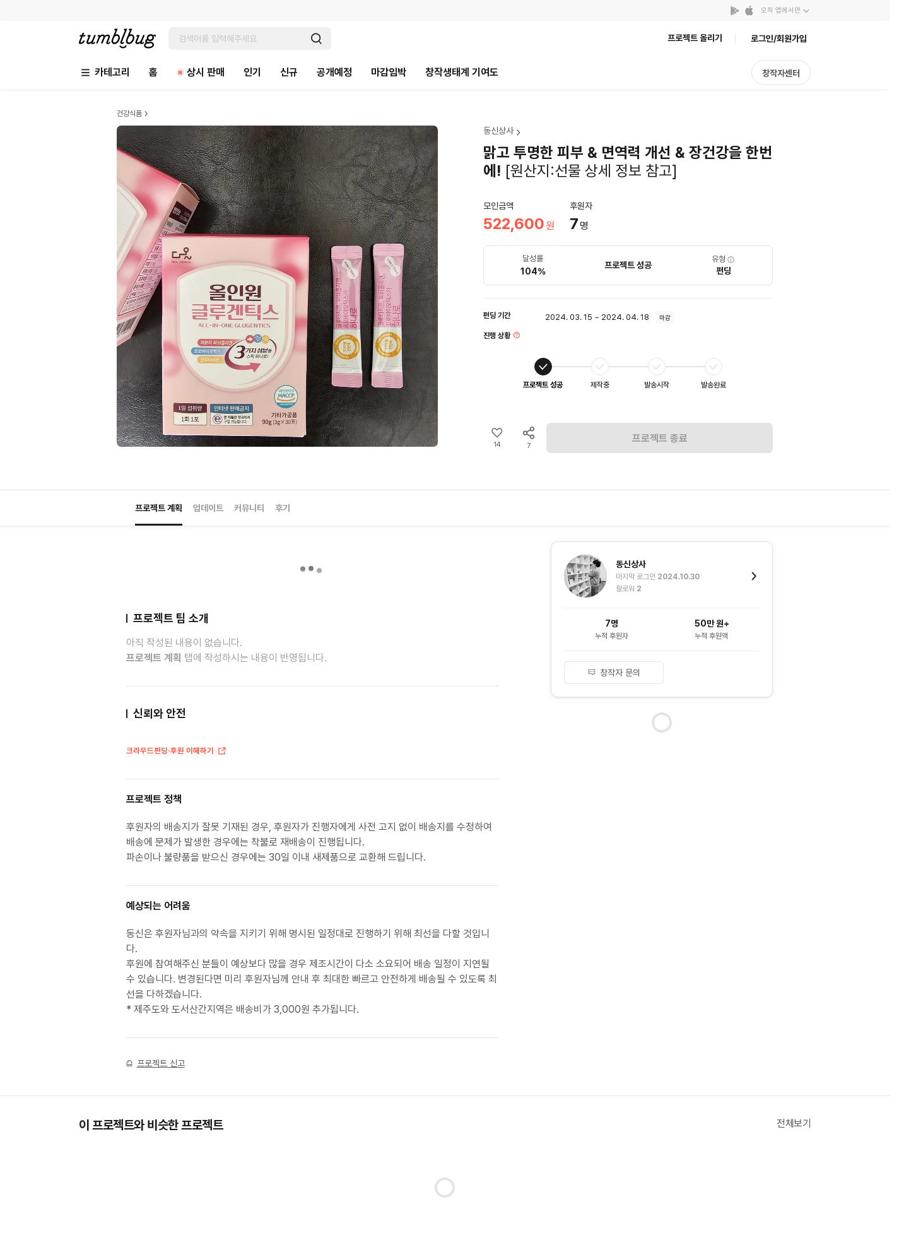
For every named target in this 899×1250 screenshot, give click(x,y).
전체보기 (794, 1123)
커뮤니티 (249, 508)
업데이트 (208, 508)
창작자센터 (781, 73)
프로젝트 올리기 (694, 38)
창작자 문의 (613, 673)
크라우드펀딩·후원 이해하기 (176, 751)
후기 (282, 508)
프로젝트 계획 (158, 508)
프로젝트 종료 (660, 438)
